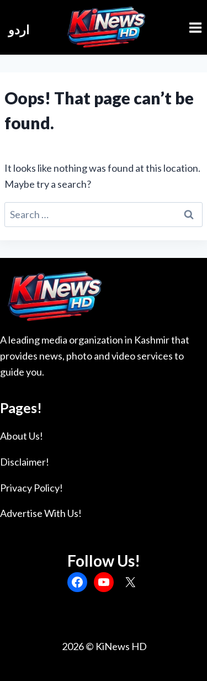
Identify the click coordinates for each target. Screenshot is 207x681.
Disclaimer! (24, 462)
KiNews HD (121, 646)
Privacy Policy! (31, 488)
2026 (72, 646)
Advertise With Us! (41, 513)
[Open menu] (195, 27)
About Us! (21, 436)
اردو (18, 29)
